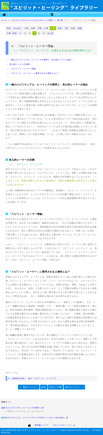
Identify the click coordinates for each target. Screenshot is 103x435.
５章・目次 (12, 33)
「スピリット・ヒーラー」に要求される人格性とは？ (33, 73)
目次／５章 (55, 387)
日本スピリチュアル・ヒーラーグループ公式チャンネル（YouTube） (34, 418)
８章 (73, 28)
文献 (80, 28)
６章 (59, 28)
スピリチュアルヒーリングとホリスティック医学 (32, 20)
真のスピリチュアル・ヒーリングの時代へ (22, 408)
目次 (9, 28)
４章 (46, 28)
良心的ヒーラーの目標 (19, 64)
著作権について (42, 425)
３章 (39, 28)
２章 (33, 28)
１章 (26, 28)
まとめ (50, 33)
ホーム (4, 20)
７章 (66, 28)
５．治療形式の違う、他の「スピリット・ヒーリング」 (33, 378)
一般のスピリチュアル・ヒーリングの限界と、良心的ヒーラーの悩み (40, 60)
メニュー (55, 14)
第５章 (60, 20)
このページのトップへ (62, 425)
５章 (53, 28)
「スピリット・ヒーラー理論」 (23, 69)
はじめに (17, 28)
